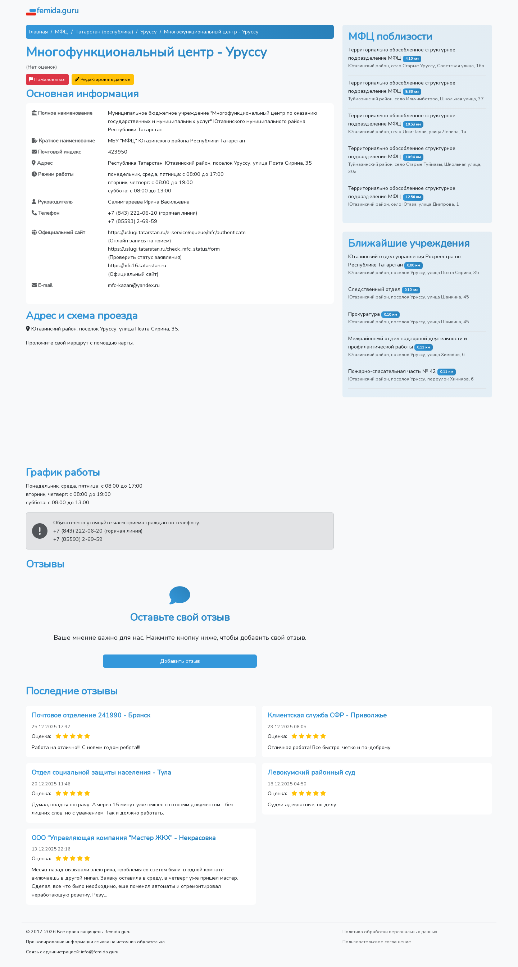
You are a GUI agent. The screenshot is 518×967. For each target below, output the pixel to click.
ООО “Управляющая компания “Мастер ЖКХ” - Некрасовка (124, 838)
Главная (38, 31)
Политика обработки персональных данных (389, 932)
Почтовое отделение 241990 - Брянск (91, 715)
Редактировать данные (103, 79)
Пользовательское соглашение (376, 942)
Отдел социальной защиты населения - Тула (101, 772)
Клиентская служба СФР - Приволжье (327, 715)
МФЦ (61, 31)
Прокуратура (364, 314)
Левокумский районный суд (311, 772)
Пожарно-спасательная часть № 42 (392, 371)
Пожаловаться (47, 79)
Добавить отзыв (180, 661)
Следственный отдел (374, 289)
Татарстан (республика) (104, 31)
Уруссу (148, 31)
